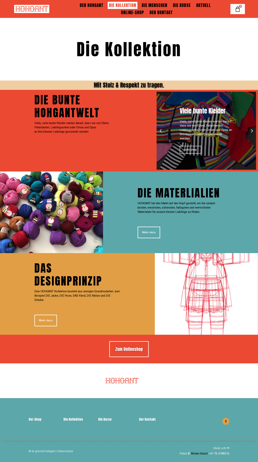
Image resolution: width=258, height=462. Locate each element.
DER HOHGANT (91, 5)
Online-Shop (132, 12)
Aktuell (203, 5)
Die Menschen (154, 5)
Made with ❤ (221, 448)
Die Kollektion (122, 5)
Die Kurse (182, 5)
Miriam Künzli (199, 453)
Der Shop (35, 419)
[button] (160, 131)
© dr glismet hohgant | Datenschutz (51, 451)
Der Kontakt (161, 12)
